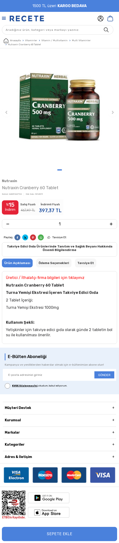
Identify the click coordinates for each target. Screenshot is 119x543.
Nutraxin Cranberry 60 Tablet (24, 44)
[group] (59, 109)
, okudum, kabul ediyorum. (36, 386)
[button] (59, 170)
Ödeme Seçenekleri (54, 263)
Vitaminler (31, 40)
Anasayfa (12, 40)
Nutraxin (9, 181)
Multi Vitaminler (81, 40)
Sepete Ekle (59, 534)
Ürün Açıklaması (17, 263)
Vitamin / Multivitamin (54, 40)
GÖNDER (104, 375)
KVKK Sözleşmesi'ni (24, 385)
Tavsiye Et (59, 237)
